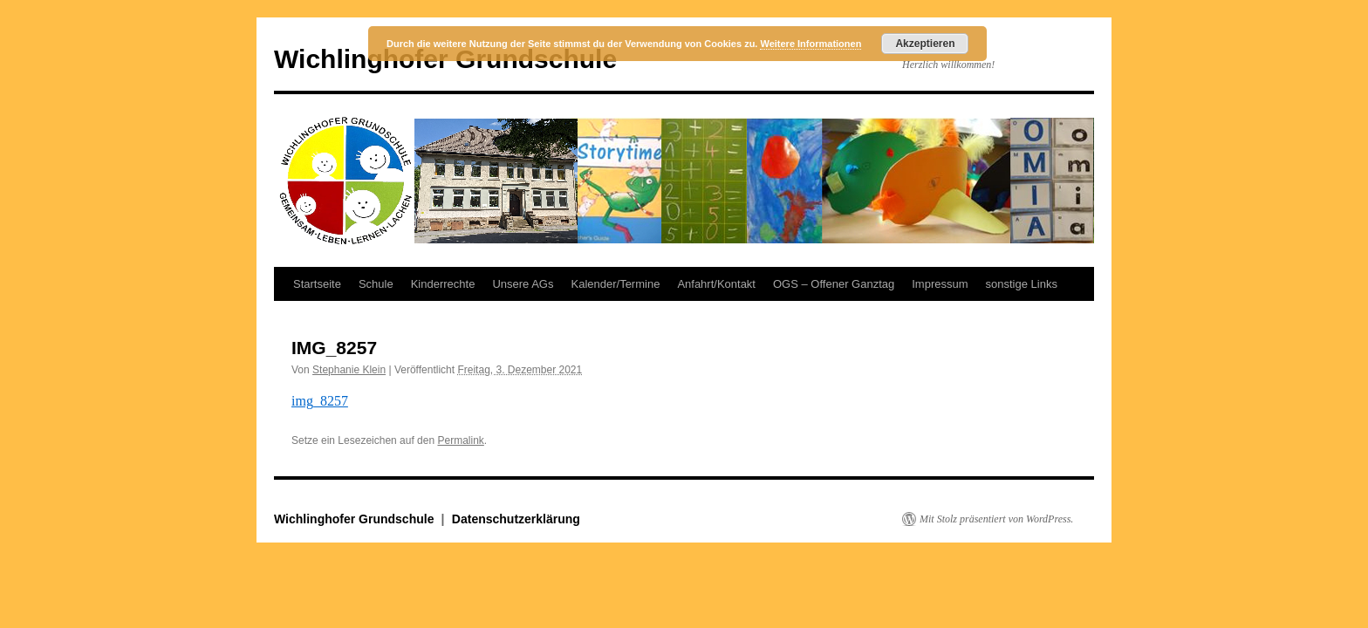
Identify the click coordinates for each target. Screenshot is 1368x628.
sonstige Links (1021, 283)
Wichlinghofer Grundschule (355, 519)
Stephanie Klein (349, 370)
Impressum (940, 283)
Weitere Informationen (810, 43)
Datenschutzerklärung (516, 519)
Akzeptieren (924, 44)
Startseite (317, 283)
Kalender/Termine (615, 283)
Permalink (460, 440)
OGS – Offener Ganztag (833, 283)
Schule (376, 283)
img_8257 (319, 400)
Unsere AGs (522, 283)
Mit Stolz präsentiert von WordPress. (996, 519)
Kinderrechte (443, 283)
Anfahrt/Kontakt (716, 283)
